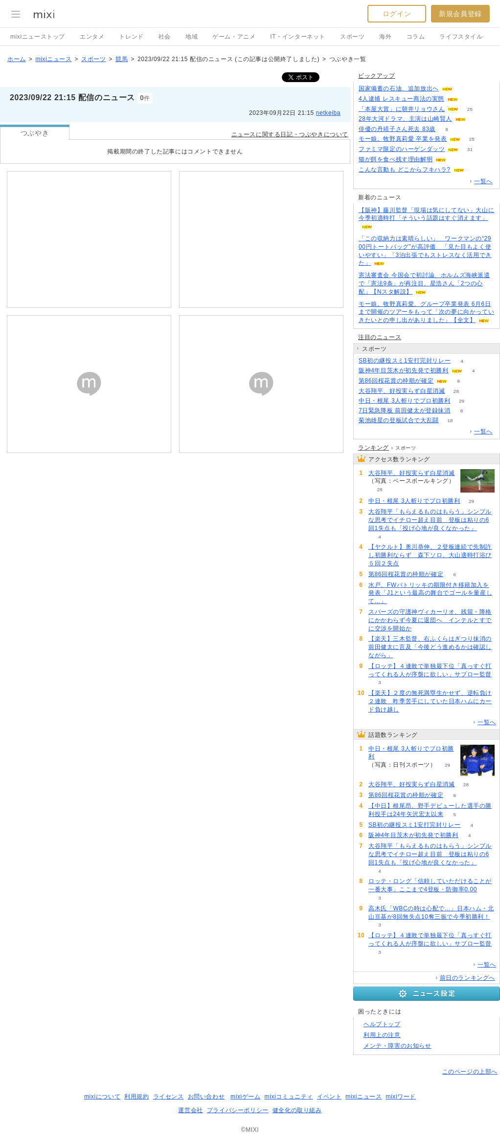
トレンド (131, 36)
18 (450, 420)
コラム (416, 36)
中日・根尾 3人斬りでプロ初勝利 (405, 400)
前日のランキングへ (467, 977)
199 (458, 159)
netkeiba (328, 112)
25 (470, 109)
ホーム (16, 59)
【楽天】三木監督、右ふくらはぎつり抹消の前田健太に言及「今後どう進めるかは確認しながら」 (430, 647)
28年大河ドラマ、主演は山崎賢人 (405, 118)
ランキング (373, 447)
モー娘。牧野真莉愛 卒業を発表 (403, 138)
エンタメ (92, 36)
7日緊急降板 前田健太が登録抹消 (405, 410)
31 (470, 149)
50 (475, 169)
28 (456, 391)
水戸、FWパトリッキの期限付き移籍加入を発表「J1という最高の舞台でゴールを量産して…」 (430, 593)
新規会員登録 (460, 14)
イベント (329, 1096)
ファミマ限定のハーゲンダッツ (402, 149)
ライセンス (168, 1096)
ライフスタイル (460, 36)
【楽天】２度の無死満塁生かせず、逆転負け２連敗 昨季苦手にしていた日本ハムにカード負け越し (430, 701)
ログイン (397, 14)
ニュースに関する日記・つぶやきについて (289, 134)
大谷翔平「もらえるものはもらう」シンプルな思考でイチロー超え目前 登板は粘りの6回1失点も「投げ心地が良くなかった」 (430, 520)
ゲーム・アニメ (233, 36)
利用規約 (136, 1096)
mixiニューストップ (37, 36)
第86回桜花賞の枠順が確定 (396, 380)
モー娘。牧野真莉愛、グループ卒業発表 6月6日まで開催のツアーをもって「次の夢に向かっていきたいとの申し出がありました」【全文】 (426, 312)
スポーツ (352, 36)
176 (477, 119)
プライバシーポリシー (238, 1110)
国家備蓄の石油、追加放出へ (399, 88)
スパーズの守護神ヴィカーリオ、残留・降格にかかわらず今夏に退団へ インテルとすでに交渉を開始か (430, 620)
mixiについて (102, 1096)
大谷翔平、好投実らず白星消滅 (402, 391)
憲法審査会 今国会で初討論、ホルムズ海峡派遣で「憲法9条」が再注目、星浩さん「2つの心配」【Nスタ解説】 (424, 283)
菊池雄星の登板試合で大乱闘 (399, 420)
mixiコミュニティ (289, 1096)
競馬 (121, 59)
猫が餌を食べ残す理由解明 (395, 159)
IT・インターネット (297, 36)
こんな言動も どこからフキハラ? (405, 169)
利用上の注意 (382, 1035)
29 (461, 401)
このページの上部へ (470, 1071)
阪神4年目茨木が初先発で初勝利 (404, 370)
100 (464, 88)
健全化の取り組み (297, 1110)
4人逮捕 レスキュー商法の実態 (401, 98)
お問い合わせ (206, 1096)
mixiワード (401, 1096)
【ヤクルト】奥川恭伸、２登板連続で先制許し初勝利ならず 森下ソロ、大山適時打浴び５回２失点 (430, 555)
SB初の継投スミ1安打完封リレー (405, 360)
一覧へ (483, 181)
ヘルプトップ (382, 1024)
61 (469, 99)
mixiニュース (53, 59)
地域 (191, 36)
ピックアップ (376, 75)
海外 (385, 36)
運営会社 (190, 1110)
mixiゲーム (245, 1096)
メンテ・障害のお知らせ (398, 1045)
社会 (165, 36)
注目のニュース (379, 337)
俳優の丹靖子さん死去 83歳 (397, 129)
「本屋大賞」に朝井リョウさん (402, 109)
